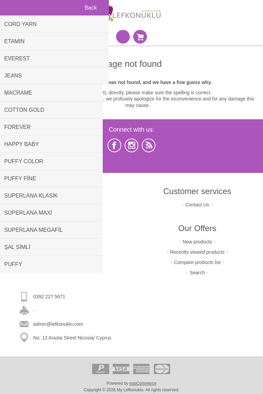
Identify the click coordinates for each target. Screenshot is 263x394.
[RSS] (148, 145)
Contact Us (197, 204)
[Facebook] (114, 145)
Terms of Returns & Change (66, 204)
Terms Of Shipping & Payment (66, 215)
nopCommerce (142, 383)
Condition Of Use (66, 235)
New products (197, 241)
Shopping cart (140, 37)
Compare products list (197, 262)
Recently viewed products (197, 252)
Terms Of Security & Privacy (66, 225)
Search (197, 272)
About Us (66, 246)
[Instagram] (131, 145)
